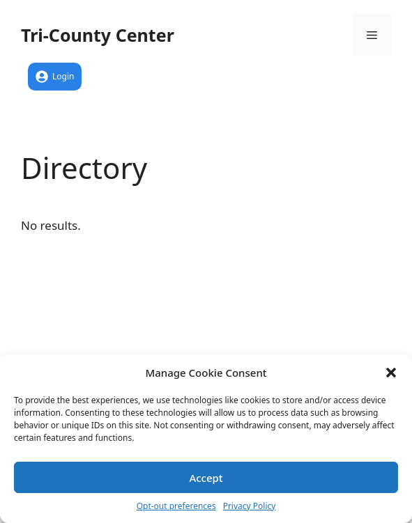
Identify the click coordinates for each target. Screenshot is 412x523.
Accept (205, 478)
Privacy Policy (249, 506)
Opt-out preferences (176, 506)
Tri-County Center (97, 35)
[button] (391, 373)
